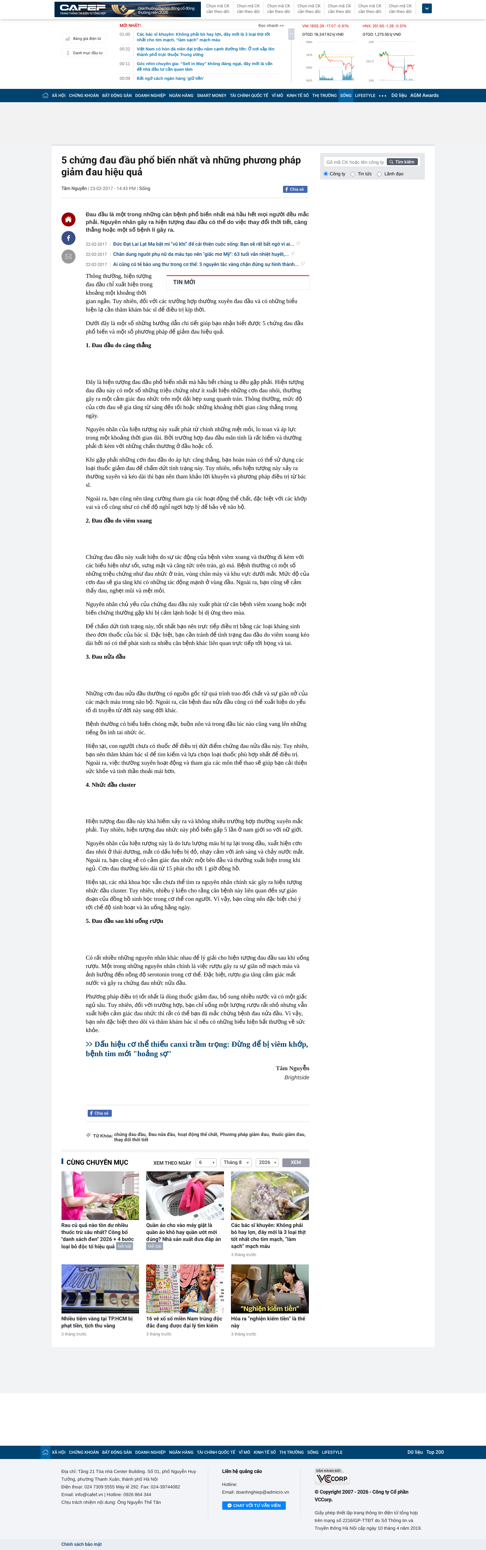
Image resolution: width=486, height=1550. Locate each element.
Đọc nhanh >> (271, 25)
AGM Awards (424, 95)
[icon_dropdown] (427, 8)
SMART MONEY (211, 95)
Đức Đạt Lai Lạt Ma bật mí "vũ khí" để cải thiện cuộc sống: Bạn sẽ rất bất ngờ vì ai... (206, 244)
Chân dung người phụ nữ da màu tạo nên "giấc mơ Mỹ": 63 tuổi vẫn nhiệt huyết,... (204, 254)
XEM (296, 1162)
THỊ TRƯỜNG (324, 95)
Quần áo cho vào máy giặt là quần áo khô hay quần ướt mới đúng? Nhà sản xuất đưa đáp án (183, 1232)
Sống (144, 188)
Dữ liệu (399, 95)
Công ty (338, 173)
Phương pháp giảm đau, (245, 1134)
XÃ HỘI (59, 95)
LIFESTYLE (365, 95)
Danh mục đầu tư (83, 52)
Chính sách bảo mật (81, 1544)
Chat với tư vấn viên (254, 1506)
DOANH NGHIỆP (150, 95)
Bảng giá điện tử (82, 38)
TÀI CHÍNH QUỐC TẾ (249, 95)
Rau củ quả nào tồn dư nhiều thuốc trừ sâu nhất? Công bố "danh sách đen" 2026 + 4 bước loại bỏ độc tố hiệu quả (97, 1236)
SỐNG (345, 95)
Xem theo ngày (172, 1163)
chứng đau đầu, (130, 1134)
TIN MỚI (184, 282)
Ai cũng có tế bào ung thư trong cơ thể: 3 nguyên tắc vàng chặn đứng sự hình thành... (209, 264)
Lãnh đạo (393, 173)
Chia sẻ (297, 189)
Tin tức (365, 173)
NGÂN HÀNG (181, 95)
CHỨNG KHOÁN (84, 95)
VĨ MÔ (277, 95)
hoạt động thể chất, (198, 1134)
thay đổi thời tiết (131, 1140)
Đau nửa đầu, (162, 1134)
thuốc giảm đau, (289, 1134)
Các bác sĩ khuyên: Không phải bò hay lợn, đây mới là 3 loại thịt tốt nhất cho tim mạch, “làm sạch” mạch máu (268, 1235)
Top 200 (435, 1452)
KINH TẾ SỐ (298, 95)
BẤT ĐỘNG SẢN (117, 95)
